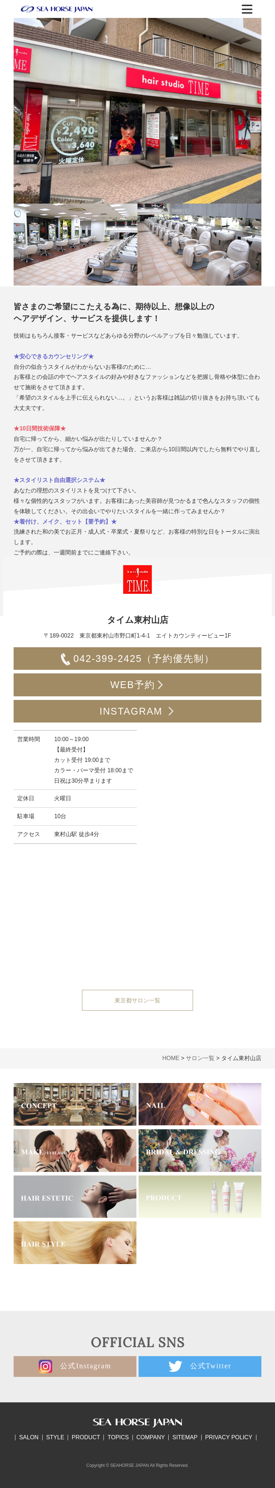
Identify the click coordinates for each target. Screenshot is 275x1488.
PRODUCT (86, 1437)
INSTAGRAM (137, 712)
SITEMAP (184, 1437)
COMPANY (150, 1437)
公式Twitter (200, 1366)
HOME (170, 1058)
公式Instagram (75, 1366)
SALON (28, 1437)
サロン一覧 (200, 1058)
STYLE (55, 1437)
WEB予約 (137, 685)
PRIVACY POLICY (228, 1437)
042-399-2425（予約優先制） (138, 659)
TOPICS (118, 1437)
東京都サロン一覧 (137, 1000)
